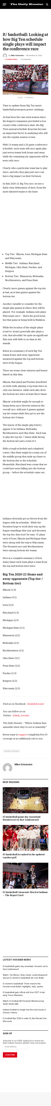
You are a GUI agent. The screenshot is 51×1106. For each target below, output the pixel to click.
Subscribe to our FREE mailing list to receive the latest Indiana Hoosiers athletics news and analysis (24, 994)
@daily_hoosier (38, 671)
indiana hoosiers (11, 707)
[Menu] (4, 4)
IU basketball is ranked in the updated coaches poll (25, 810)
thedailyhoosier (31, 663)
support (20, 690)
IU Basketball (11, 59)
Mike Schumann (17, 55)
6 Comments (25, 59)
